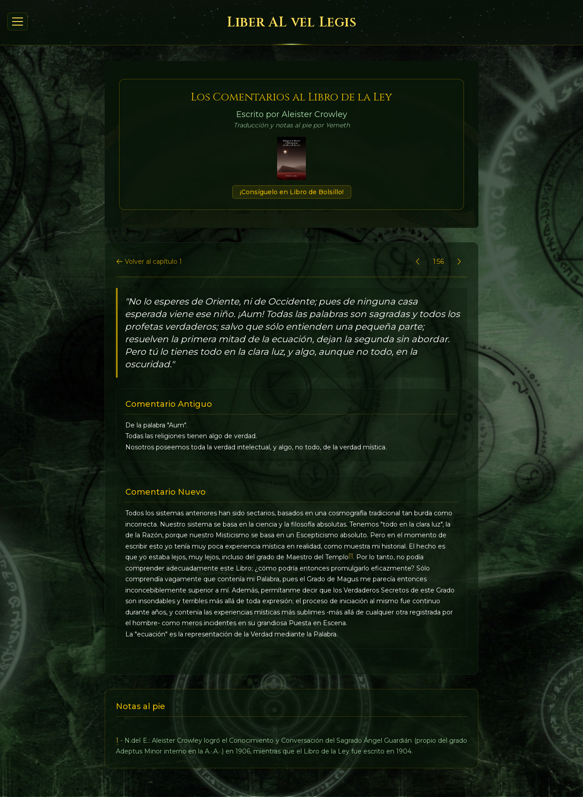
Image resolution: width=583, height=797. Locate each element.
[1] (351, 555)
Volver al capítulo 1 (149, 261)
